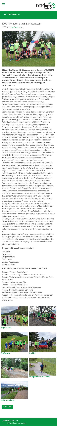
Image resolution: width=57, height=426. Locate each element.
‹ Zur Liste (7, 407)
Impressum (22, 423)
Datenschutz (11, 423)
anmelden (4, 423)
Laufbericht (15, 27)
